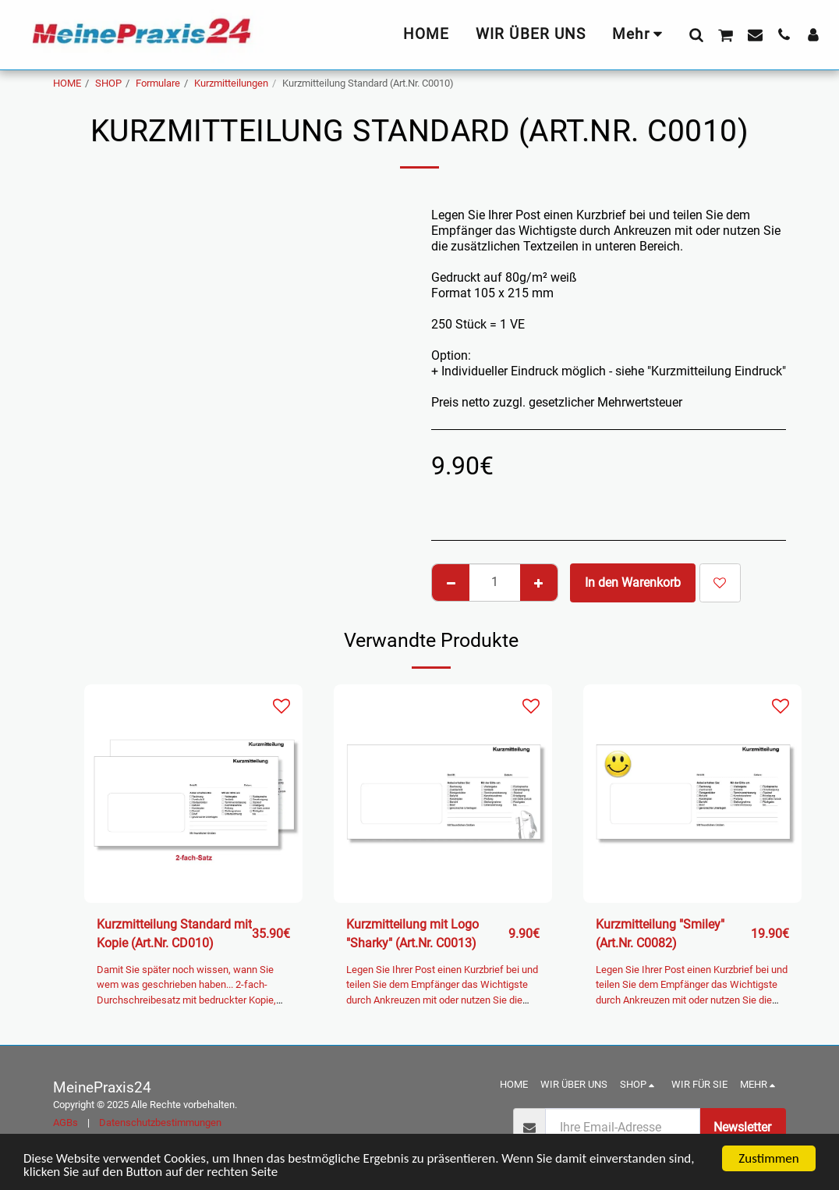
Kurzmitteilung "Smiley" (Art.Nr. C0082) (660, 933)
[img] (193, 793)
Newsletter (742, 1127)
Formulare (158, 83)
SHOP (108, 83)
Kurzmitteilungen (231, 83)
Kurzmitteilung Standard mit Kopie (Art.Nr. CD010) (174, 933)
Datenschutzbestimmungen (160, 1122)
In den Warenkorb (633, 582)
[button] (696, 34)
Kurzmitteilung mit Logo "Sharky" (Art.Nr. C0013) (412, 933)
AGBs (65, 1122)
